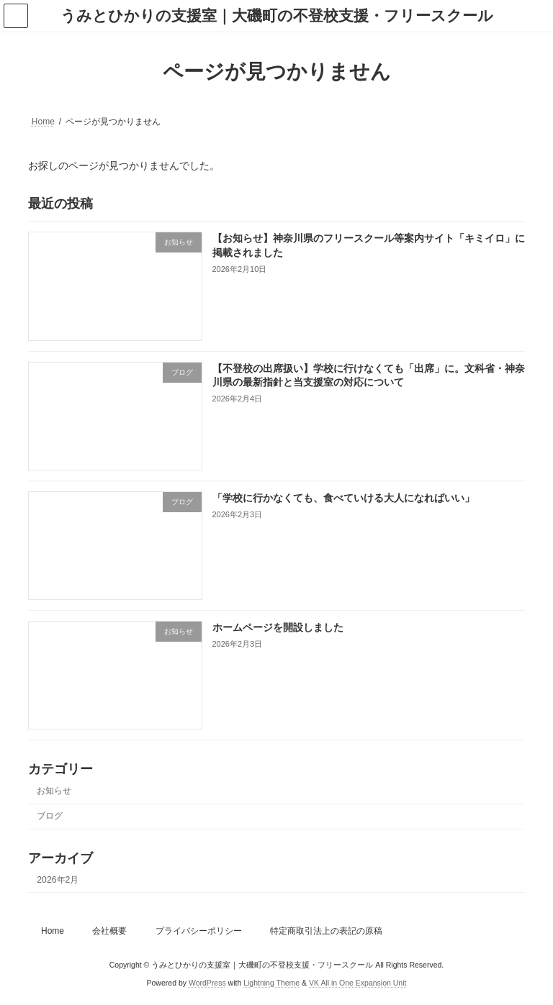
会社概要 (109, 931)
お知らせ (54, 791)
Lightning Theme (271, 982)
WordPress (207, 982)
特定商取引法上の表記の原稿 (326, 931)
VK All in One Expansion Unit (357, 982)
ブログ (50, 816)
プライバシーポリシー (199, 931)
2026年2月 (57, 880)
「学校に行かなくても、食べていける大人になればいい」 (343, 498)
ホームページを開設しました (277, 627)
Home (52, 931)
